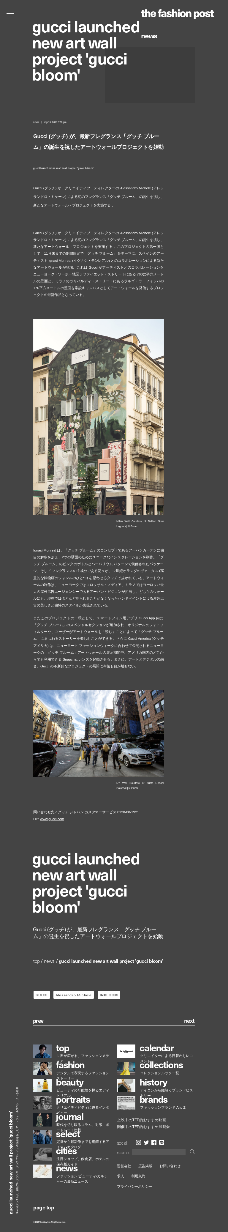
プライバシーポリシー (134, 1186)
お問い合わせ (169, 1166)
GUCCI (42, 995)
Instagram (138, 1142)
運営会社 (124, 1166)
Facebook (153, 1142)
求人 (120, 1176)
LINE (161, 1142)
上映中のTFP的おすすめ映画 (141, 1120)
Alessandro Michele (74, 995)
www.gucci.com (52, 819)
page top (43, 1207)
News (149, 35)
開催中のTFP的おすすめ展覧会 (143, 1127)
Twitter (146, 1142)
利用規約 (138, 1176)
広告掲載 (145, 1166)
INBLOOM (109, 995)
